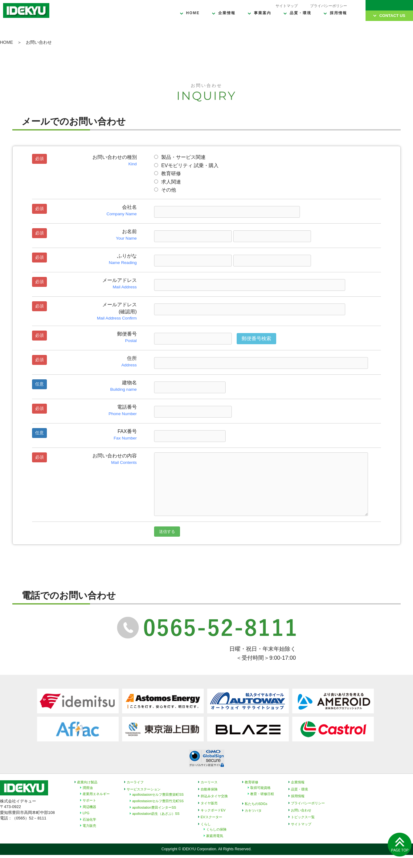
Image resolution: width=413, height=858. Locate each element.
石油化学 (89, 819)
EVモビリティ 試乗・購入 (186, 165)
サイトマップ (287, 6)
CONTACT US (392, 15)
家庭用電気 (214, 836)
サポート (89, 800)
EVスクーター (211, 817)
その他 (165, 189)
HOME (193, 13)
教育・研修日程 (262, 794)
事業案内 (262, 13)
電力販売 (89, 825)
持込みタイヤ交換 (214, 796)
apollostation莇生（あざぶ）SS (155, 813)
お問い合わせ (301, 810)
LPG (86, 813)
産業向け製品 (87, 782)
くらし (206, 824)
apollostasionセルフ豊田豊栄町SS (158, 794)
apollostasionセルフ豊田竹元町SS (158, 801)
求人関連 (167, 181)
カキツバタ (253, 810)
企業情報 (226, 13)
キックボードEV (213, 810)
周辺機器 (89, 807)
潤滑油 (88, 788)
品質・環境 (300, 13)
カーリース (209, 782)
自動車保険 (209, 789)
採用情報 (338, 13)
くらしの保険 (216, 829)
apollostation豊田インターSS (154, 807)
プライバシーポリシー (328, 6)
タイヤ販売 (209, 803)
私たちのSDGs (256, 804)
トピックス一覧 (303, 817)
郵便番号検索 (256, 338)
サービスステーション (144, 789)
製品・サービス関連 (180, 157)
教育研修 (167, 173)
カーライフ (135, 782)
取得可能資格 (260, 788)
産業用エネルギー (96, 794)
